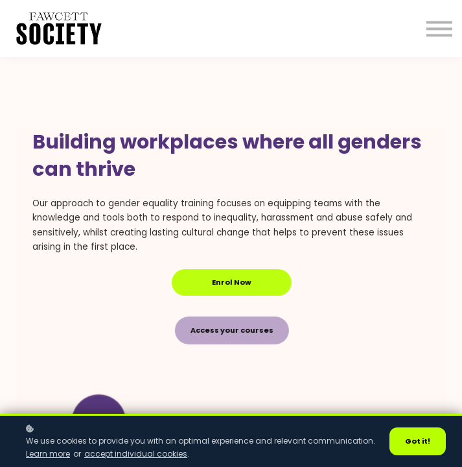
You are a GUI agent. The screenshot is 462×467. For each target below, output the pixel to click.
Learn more (48, 453)
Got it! (417, 441)
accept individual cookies (135, 453)
